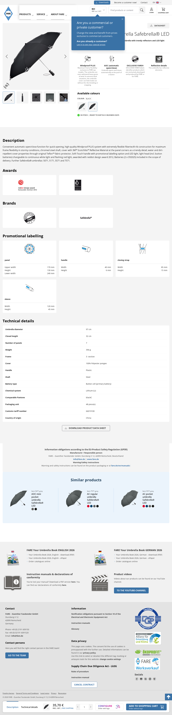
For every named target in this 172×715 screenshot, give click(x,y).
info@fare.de (79, 459)
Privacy (53, 693)
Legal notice (44, 693)
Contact (144, 2)
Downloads (102, 2)
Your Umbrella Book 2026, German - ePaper (135, 558)
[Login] (151, 10)
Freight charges (8, 693)
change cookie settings (110, 659)
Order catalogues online (39, 561)
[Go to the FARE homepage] (9, 23)
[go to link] (100, 592)
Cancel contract (84, 684)
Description (12, 707)
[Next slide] (65, 56)
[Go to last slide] (6, 56)
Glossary (75, 629)
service (45, 9)
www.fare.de (93, 459)
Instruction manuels (80, 623)
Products (29, 9)
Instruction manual (80, 677)
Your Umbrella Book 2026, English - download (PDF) (51, 554)
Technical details (29, 707)
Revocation (62, 693)
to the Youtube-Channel (131, 590)
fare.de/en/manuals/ (120, 465)
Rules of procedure (80, 671)
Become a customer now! (125, 2)
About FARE (61, 9)
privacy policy (89, 653)
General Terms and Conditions (27, 693)
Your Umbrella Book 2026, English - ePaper (48, 558)
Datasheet (157, 25)
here (73, 582)
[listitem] (9, 97)
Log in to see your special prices (91, 44)
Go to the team (17, 655)
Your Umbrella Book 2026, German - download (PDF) (139, 554)
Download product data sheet (85, 428)
